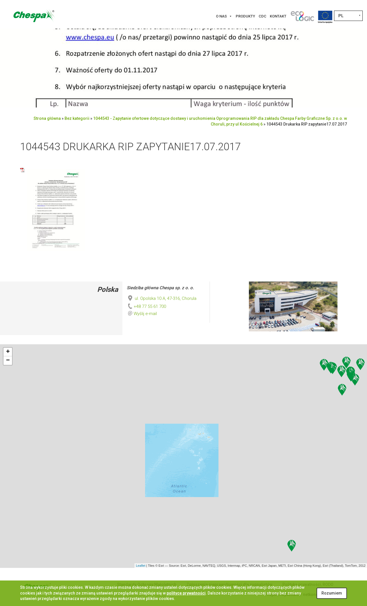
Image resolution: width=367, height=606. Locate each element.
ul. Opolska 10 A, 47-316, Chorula (161, 298)
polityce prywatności (186, 593)
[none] (348, 16)
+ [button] (8, 352)
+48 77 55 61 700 (146, 306)
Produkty (245, 16)
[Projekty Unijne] (325, 16)
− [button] (8, 360)
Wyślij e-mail (145, 313)
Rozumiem (331, 593)
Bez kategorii (77, 118)
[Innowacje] (302, 16)
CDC (262, 16)
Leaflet (140, 565)
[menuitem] (348, 16)
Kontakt (278, 16)
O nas (224, 16)
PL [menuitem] (340, 15)
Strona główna (47, 118)
